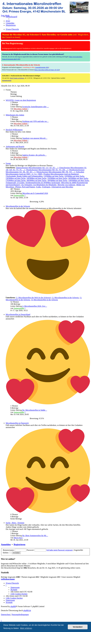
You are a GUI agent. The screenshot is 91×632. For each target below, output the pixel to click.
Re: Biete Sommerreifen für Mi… (35, 536)
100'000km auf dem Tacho (78, 180)
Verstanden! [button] (78, 627)
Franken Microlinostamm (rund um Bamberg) (61, 174)
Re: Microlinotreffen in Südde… (34, 410)
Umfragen (46, 187)
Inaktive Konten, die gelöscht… (34, 155)
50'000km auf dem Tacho (57, 178)
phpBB (13, 606)
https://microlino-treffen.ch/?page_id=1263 (47, 70)
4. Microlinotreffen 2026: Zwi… (34, 306)
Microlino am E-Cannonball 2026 (35, 193)
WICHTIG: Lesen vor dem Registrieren (21, 100)
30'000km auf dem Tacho (16, 178)
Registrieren (19, 544)
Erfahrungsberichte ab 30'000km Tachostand (42, 183)
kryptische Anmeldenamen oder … (35, 107)
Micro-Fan (18, 538)
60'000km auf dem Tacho (78, 178)
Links (38, 187)
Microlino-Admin (20, 109)
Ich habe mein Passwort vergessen (60, 550)
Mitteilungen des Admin (15, 115)
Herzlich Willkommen (14, 130)
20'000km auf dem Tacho (74, 176)
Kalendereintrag (6, 80)
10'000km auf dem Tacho (53, 176)
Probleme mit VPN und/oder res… (35, 121)
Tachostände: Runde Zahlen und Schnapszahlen (24, 176)
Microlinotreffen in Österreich (17, 423)
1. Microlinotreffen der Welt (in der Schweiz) (33, 298)
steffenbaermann (8, 579)
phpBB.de (27, 610)
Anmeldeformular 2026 (42, 67)
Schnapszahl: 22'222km (15, 183)
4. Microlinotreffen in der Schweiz (44, 300)
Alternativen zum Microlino (62, 187)
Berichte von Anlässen (66, 185)
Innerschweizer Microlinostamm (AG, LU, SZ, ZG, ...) (37, 168)
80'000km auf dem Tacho (36, 180)
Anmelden (6, 544)
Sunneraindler (19, 195)
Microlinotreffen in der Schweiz (18, 206)
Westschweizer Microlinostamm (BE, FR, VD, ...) (55, 172)
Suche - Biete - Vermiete (15, 523)
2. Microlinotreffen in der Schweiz (65, 298)
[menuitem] (8, 21)
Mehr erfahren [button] (26, 628)
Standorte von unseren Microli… (34, 138)
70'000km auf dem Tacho (16, 180)
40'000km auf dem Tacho (36, 178)
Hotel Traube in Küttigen (17, 78)
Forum (8, 163)
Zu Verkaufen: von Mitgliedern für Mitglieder (38, 185)
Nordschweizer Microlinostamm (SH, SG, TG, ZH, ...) (47, 170)
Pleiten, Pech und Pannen (25, 187)
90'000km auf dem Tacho (57, 180)
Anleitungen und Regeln (15, 147)
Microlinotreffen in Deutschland (18, 314)
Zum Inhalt (5, 15)
